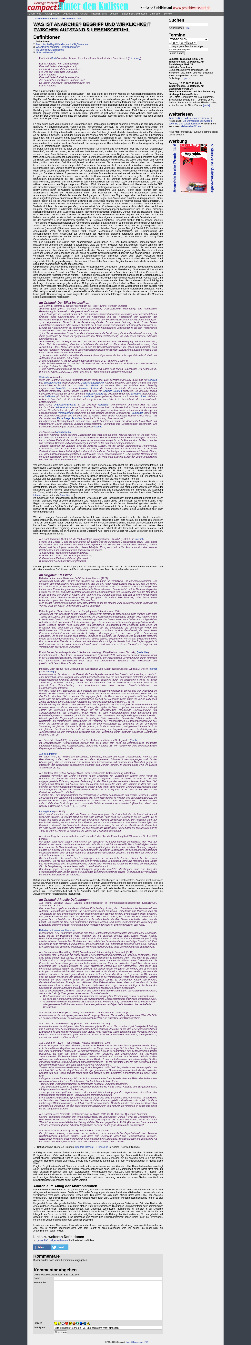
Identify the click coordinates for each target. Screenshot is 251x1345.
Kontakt (129, 1342)
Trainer (94, 388)
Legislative (88, 396)
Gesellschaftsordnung (92, 382)
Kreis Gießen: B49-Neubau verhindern (189, 118)
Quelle (134, 740)
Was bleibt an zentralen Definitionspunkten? (58, 47)
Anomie (98, 426)
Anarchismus (66, 495)
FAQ (146, 1342)
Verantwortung (66, 413)
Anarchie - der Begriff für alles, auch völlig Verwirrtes (62, 44)
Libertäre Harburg (84, 1147)
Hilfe (187, 28)
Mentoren (84, 388)
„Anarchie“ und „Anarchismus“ (52, 1240)
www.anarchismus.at (64, 930)
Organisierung (70, 13)
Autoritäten (61, 388)
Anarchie (56, 18)
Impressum (138, 1342)
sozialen (152, 380)
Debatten (114, 13)
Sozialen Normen (112, 391)
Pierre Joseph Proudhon (69, 418)
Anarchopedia (63, 432)
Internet (37, 495)
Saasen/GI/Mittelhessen (134, 13)
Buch (54, 58)
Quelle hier (142, 652)
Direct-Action (35, 13)
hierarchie (103, 404)
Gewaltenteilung (94, 393)
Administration (63, 407)
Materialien (155, 13)
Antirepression (52, 13)
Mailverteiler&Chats (191, 126)
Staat (143, 396)
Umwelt (84, 13)
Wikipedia (44, 377)
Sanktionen (137, 413)
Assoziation (92, 385)
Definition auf (46, 930)
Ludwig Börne (46, 811)
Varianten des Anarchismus (50, 49)
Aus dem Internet (48, 754)
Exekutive (136, 393)
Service (168, 13)
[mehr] (187, 78)
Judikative (50, 396)
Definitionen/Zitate (72, 18)
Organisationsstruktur (65, 404)
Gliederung (134, 58)
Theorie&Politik (99, 13)
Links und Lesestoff (45, 52)
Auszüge (50, 671)
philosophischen (52, 382)
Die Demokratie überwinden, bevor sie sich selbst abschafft (190, 122)
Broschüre (103, 1147)
